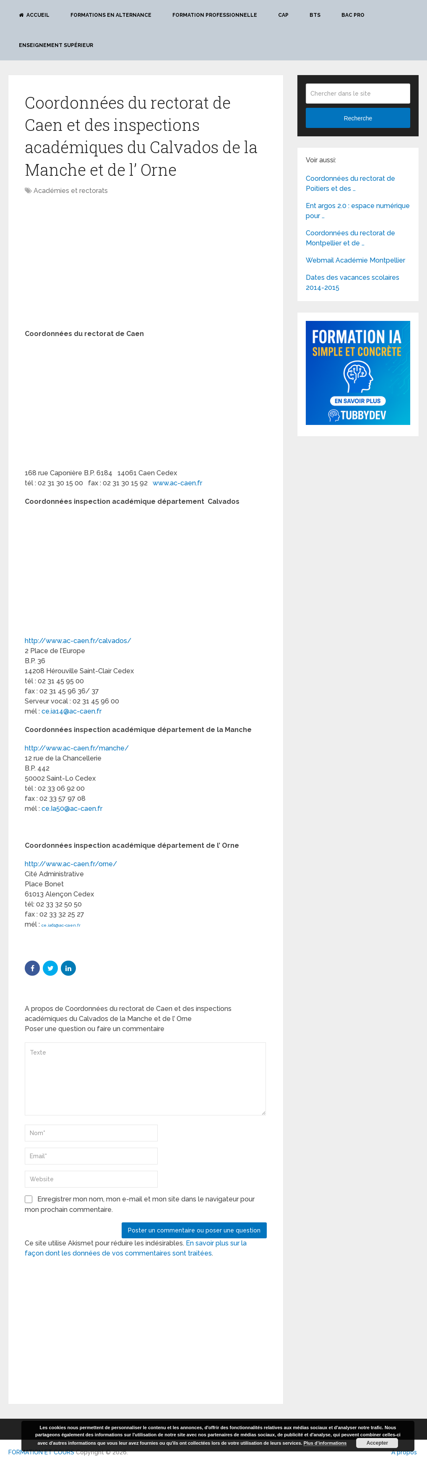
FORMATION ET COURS (41, 1452)
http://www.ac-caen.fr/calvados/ (78, 641)
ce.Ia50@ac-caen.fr (72, 809)
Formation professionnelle (214, 15)
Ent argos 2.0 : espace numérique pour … (358, 211)
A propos (404, 1452)
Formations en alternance (110, 15)
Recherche (358, 118)
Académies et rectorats (71, 191)
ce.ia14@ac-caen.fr (72, 711)
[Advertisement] (95, 263)
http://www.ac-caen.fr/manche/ (77, 748)
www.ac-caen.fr (177, 483)
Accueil (34, 15)
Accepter (377, 1443)
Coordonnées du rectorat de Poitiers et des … (350, 184)
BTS (315, 15)
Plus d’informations (325, 1443)
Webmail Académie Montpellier (355, 260)
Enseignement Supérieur (56, 45)
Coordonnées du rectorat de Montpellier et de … (350, 238)
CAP (283, 15)
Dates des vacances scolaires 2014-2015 (352, 283)
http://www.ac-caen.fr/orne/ (71, 864)
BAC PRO (353, 15)
